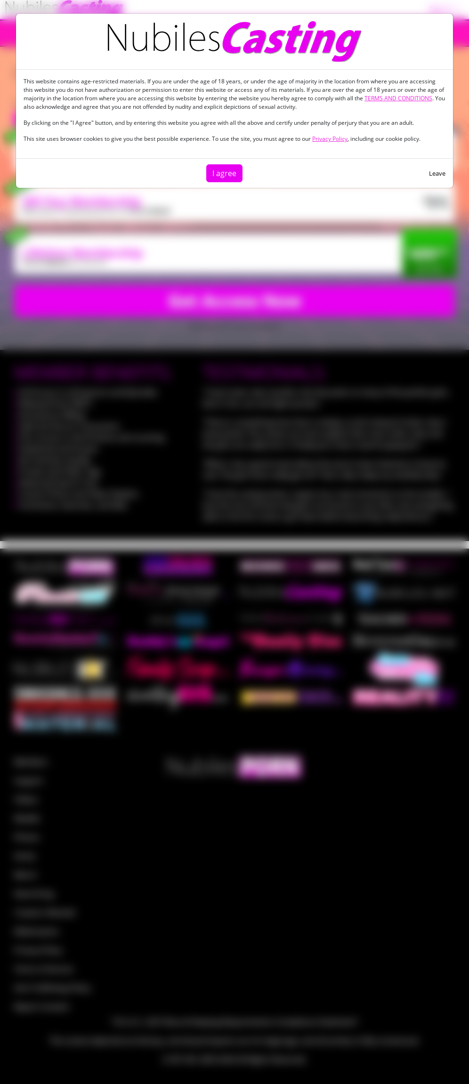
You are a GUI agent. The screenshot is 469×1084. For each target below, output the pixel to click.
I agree (224, 173)
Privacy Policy (330, 139)
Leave (437, 173)
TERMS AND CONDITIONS (398, 98)
